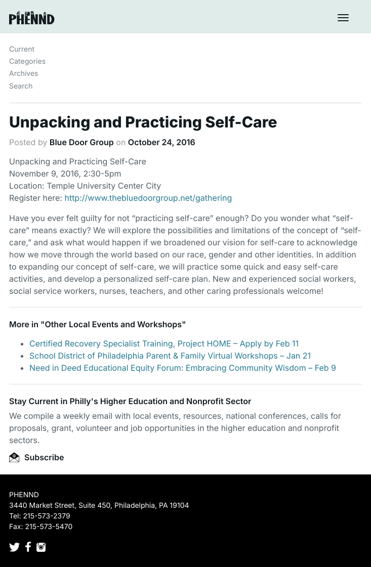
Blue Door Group (82, 142)
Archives (23, 73)
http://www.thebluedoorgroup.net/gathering (148, 198)
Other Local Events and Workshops (113, 324)
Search (20, 86)
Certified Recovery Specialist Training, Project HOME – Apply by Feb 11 (164, 343)
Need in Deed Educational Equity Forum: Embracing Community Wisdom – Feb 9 (182, 368)
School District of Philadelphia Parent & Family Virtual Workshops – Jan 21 (170, 356)
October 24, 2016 (161, 142)
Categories (27, 61)
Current (21, 49)
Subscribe (36, 457)
